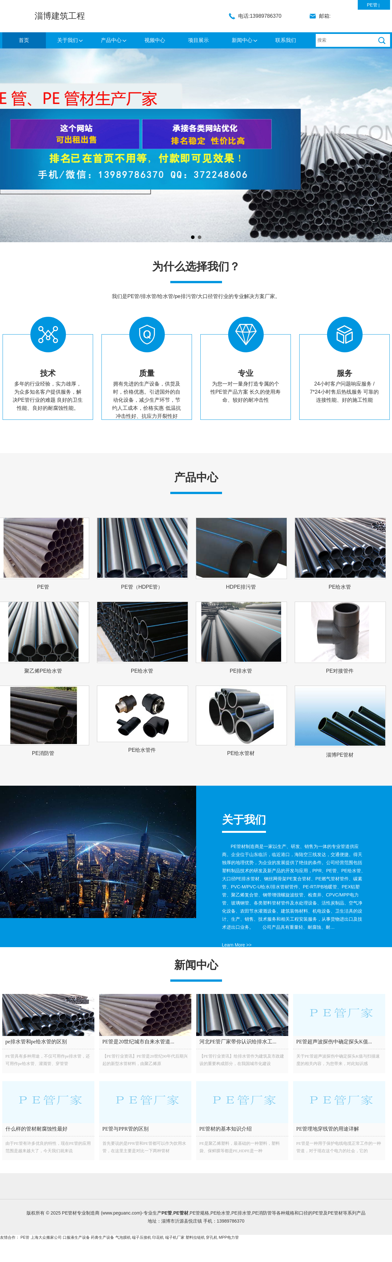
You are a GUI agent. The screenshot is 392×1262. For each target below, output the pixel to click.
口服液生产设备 (76, 1237)
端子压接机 (141, 1237)
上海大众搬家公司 (46, 1237)
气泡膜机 (123, 1237)
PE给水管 (340, 587)
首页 (24, 40)
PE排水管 (241, 671)
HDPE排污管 (241, 587)
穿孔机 (211, 1237)
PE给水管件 (142, 750)
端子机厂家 (175, 1237)
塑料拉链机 (195, 1237)
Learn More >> (237, 944)
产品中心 (111, 40)
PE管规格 (199, 1212)
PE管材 (180, 1212)
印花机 (158, 1237)
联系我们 (285, 40)
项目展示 (198, 40)
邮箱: (325, 16)
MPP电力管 (229, 1237)
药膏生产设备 (102, 1237)
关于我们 (67, 40)
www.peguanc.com (121, 1212)
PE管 (372, 4)
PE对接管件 (340, 671)
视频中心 (154, 40)
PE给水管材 (241, 753)
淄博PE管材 (340, 755)
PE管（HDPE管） (142, 587)
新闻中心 (242, 40)
